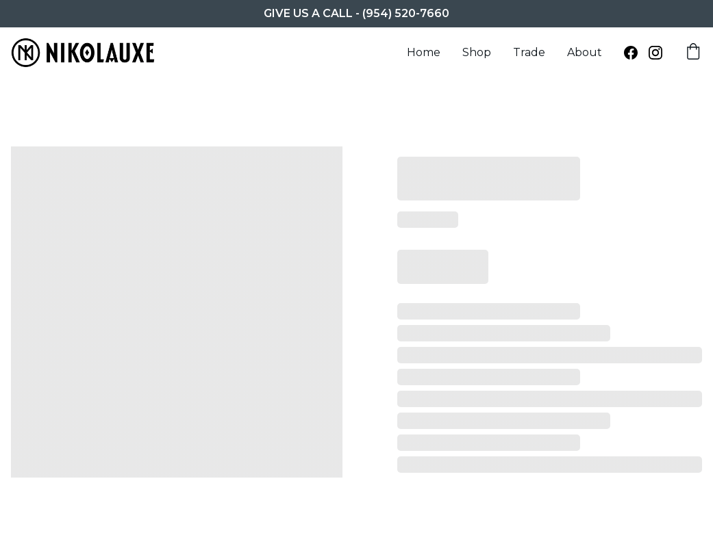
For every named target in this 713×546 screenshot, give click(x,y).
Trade (529, 52)
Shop (476, 52)
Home (423, 52)
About (584, 52)
